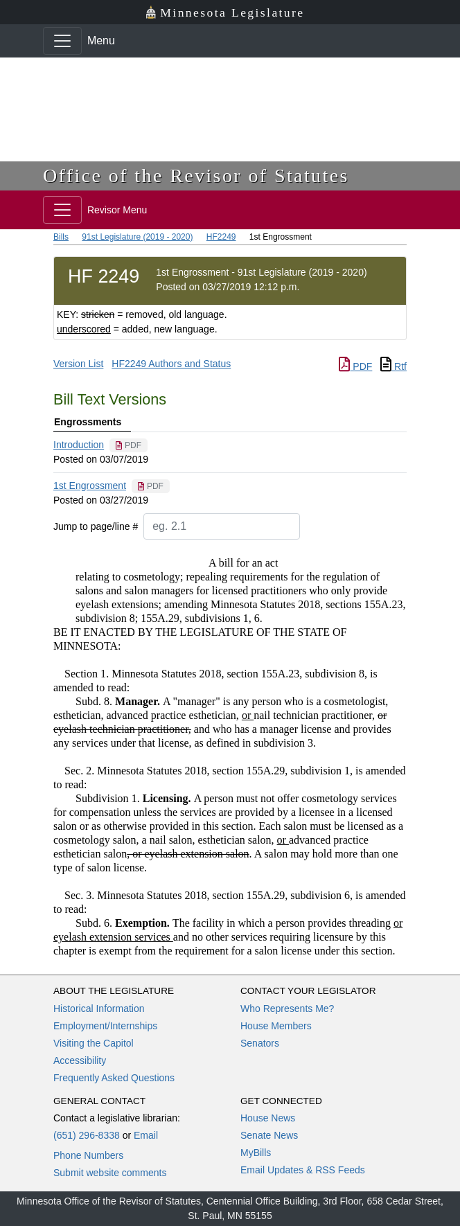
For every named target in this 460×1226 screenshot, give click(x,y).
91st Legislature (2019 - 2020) (137, 237)
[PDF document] (128, 445)
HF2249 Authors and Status (171, 363)
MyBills (255, 1152)
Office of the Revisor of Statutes (196, 175)
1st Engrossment (89, 485)
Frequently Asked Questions (114, 1077)
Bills (61, 237)
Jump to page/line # (95, 526)
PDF (355, 366)
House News (267, 1117)
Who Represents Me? (287, 1008)
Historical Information (99, 1008)
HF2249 (221, 237)
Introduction (78, 444)
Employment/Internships (105, 1025)
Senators (259, 1043)
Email (146, 1135)
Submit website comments (109, 1172)
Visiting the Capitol (93, 1043)
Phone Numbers (88, 1155)
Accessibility (79, 1060)
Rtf (393, 366)
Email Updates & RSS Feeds (302, 1169)
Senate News (269, 1135)
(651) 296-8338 (86, 1135)
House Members (276, 1025)
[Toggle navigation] (62, 41)
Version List (78, 363)
